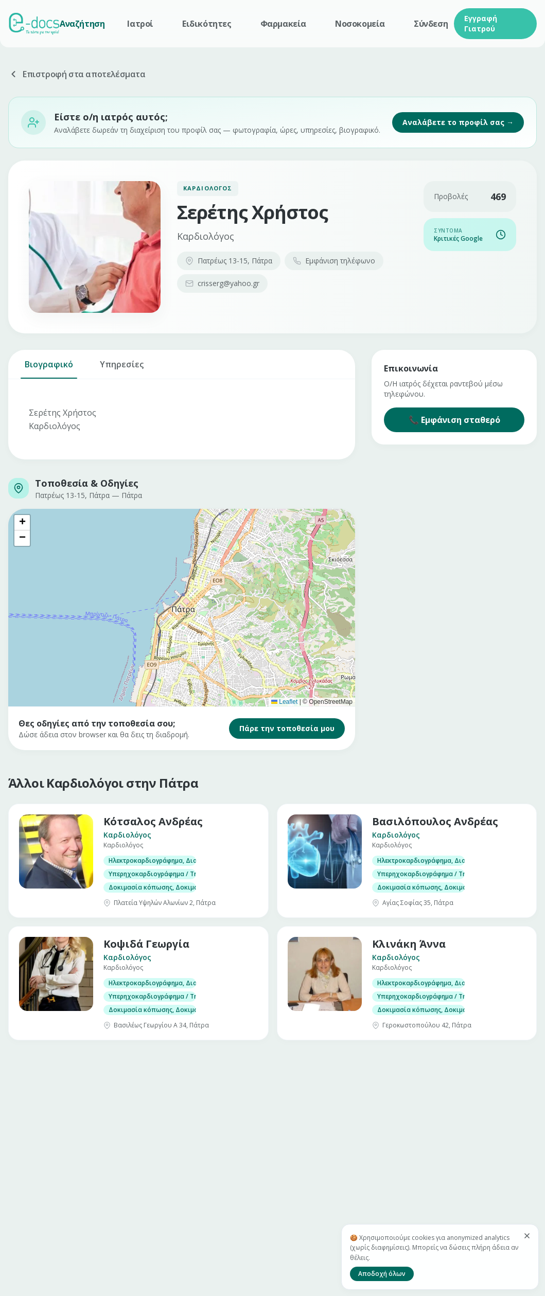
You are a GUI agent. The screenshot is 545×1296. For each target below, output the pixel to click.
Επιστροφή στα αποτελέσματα (77, 74)
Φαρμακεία (283, 23)
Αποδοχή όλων (382, 1273)
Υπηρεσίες (122, 369)
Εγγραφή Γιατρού (480, 23)
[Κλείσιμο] (527, 1236)
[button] (22, 522)
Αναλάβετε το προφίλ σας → (458, 122)
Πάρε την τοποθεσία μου (287, 728)
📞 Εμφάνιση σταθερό (454, 419)
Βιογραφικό (49, 369)
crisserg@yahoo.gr (222, 283)
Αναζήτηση (82, 23)
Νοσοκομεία (360, 23)
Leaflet (284, 701)
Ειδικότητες (207, 23)
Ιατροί (140, 23)
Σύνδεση (431, 23)
